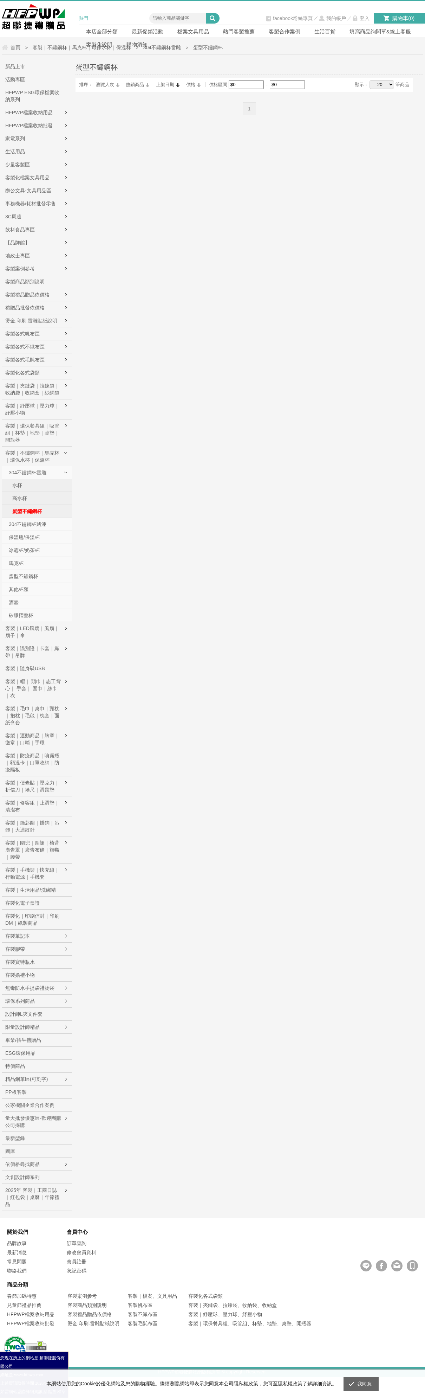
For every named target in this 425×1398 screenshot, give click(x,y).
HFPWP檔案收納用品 (29, 112)
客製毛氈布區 (142, 1323)
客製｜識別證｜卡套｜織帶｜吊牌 (32, 652)
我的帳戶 (336, 18)
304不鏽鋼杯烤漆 (27, 524)
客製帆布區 (140, 1305)
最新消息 (17, 1252)
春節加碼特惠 (22, 1296)
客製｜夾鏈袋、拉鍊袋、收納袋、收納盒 (232, 1305)
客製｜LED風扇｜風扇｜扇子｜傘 (32, 632)
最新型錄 (15, 1138)
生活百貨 (324, 31)
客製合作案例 (284, 31)
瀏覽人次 (105, 84)
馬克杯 (16, 563)
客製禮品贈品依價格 (27, 294)
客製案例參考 (20, 268)
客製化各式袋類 (22, 373)
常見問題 (17, 1261)
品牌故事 (17, 1243)
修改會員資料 (81, 1252)
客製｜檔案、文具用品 (152, 1296)
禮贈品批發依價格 (25, 307)
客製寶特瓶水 (20, 962)
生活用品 (15, 151)
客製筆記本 (17, 936)
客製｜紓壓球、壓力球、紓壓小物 (225, 1314)
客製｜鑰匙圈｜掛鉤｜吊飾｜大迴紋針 (32, 826)
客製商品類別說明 (25, 281)
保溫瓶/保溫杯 (24, 537)
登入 (365, 18)
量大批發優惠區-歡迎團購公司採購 (33, 1121)
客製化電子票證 (22, 903)
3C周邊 (13, 216)
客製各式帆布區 (22, 333)
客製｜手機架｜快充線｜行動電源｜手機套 (32, 873)
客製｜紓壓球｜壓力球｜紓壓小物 (32, 409)
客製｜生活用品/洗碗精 (30, 890)
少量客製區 (17, 164)
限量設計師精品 (22, 1027)
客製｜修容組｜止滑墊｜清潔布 (32, 806)
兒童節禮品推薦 (24, 1305)
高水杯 (19, 498)
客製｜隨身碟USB (25, 668)
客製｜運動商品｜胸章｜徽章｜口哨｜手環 (32, 739)
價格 (190, 84)
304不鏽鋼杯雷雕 (27, 472)
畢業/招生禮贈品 (23, 1040)
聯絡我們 (17, 1271)
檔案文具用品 (193, 31)
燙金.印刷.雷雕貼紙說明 (31, 320)
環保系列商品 (20, 1001)
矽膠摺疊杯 (21, 615)
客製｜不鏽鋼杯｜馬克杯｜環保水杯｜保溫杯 (32, 456)
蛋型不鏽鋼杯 (27, 511)
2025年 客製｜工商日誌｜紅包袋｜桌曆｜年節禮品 (32, 1197)
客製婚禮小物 (20, 975)
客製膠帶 (15, 949)
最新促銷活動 (147, 31)
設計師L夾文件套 (23, 1014)
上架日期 (165, 84)
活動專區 (15, 79)
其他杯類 (18, 589)
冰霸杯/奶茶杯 (24, 550)
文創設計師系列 (22, 1177)
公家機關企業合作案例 (29, 1105)
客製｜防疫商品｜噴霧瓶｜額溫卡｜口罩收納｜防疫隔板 (32, 762)
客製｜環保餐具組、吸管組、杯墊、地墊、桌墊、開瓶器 (249, 1323)
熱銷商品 (135, 84)
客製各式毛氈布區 (25, 360)
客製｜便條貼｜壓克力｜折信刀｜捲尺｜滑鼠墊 (32, 786)
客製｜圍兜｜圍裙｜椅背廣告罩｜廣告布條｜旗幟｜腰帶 (32, 850)
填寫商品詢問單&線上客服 (380, 31)
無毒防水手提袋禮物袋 (29, 988)
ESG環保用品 (20, 1053)
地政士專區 (17, 255)
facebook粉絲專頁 (293, 18)
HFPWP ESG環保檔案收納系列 (32, 96)
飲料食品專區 (20, 229)
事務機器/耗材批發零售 (30, 203)
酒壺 (14, 602)
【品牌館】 (17, 242)
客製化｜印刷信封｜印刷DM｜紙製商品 (32, 919)
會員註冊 (76, 1261)
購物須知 (137, 44)
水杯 (17, 485)
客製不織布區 (142, 1314)
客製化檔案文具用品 (27, 177)
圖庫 (10, 1151)
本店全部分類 (102, 31)
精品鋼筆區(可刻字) (26, 1079)
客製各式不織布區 (25, 347)
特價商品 (15, 1066)
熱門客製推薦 (239, 31)
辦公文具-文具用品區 (28, 190)
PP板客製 (16, 1092)
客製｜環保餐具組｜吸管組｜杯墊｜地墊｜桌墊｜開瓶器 (32, 433)
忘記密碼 (76, 1271)
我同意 (365, 1383)
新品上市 (15, 66)
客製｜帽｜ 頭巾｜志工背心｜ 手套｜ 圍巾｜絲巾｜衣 (33, 688)
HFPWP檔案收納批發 (29, 125)
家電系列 (15, 138)
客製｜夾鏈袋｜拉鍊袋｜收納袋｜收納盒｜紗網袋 (32, 389)
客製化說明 (99, 44)
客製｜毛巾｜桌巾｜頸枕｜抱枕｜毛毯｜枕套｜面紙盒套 (32, 715)
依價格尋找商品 (22, 1164)
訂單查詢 (76, 1243)
